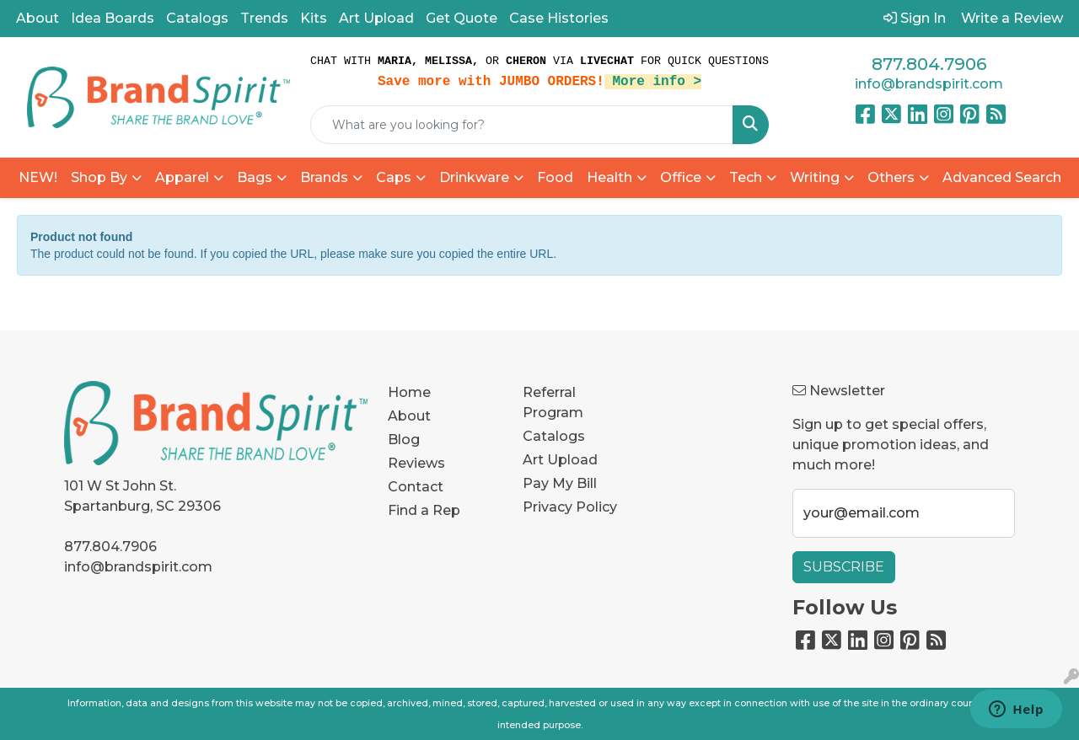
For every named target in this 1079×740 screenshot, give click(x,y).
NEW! (38, 177)
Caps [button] (393, 177)
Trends (264, 18)
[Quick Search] (521, 124)
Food (555, 177)
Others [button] (891, 177)
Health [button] (609, 177)
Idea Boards (112, 18)
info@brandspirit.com (929, 84)
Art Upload (376, 18)
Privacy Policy (570, 507)
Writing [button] (815, 177)
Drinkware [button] (474, 177)
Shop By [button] (99, 177)
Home (409, 392)
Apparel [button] (182, 177)
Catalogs (197, 18)
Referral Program (553, 402)
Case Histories (559, 18)
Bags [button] (254, 177)
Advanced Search (1001, 177)
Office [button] (680, 177)
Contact (415, 487)
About (37, 18)
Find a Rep (424, 510)
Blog (404, 440)
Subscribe (843, 567)
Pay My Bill (560, 483)
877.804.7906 (929, 64)
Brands (324, 177)
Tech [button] (745, 177)
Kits (313, 18)
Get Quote (461, 18)
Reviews (416, 463)
